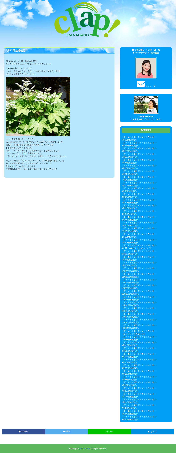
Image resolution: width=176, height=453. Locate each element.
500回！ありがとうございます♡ (136, 248)
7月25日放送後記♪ (130, 391)
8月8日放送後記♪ (129, 379)
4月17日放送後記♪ (130, 180)
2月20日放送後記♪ (130, 225)
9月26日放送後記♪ (130, 345)
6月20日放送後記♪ (130, 419)
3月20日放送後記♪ (130, 202)
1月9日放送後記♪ (129, 260)
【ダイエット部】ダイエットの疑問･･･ (139, 137)
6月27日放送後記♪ (130, 414)
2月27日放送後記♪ (130, 220)
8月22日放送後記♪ (130, 368)
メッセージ (146, 86)
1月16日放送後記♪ (130, 254)
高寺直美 (155, 53)
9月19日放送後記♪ (130, 351)
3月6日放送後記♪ (129, 214)
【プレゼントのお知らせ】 (134, 334)
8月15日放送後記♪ (130, 374)
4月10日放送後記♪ (130, 185)
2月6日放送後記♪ (129, 237)
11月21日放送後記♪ (130, 299)
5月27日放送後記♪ (16, 50)
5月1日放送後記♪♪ (130, 168)
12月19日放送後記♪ (130, 277)
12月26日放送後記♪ (130, 271)
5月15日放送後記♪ (130, 157)
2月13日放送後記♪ (130, 231)
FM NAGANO (84, 449)
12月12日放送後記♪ (130, 282)
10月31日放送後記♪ (130, 317)
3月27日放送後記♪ (130, 197)
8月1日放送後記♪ (129, 385)
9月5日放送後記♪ (129, 362)
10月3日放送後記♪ (130, 339)
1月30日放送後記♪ (130, 242)
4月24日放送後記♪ (130, 174)
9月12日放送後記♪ (130, 357)
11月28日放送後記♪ (130, 294)
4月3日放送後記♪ (129, 191)
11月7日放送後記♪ (130, 311)
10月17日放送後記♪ (130, 328)
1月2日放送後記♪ (129, 265)
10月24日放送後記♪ (130, 322)
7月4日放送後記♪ (129, 408)
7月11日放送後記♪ (130, 402)
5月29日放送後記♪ (130, 145)
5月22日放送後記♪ (130, 151)
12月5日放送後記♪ (130, 288)
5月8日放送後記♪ (129, 163)
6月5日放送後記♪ (129, 140)
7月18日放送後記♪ (130, 397)
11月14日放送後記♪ (130, 305)
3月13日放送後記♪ (130, 208)
